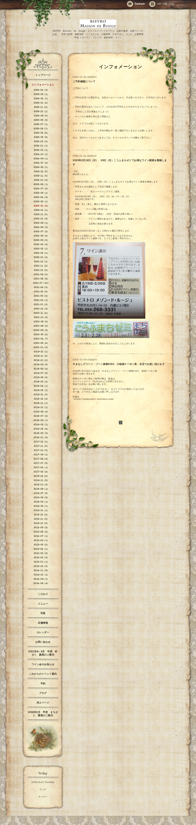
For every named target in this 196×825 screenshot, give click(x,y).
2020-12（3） (41, 309)
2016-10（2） (41, 485)
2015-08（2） (41, 532)
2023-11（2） (41, 176)
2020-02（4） (41, 343)
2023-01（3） (41, 206)
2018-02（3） (41, 433)
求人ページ (43, 703)
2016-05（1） (41, 502)
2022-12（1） (41, 210)
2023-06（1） (41, 193)
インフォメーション (43, 85)
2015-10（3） (41, 523)
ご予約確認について (84, 82)
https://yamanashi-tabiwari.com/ (94, 399)
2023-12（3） (41, 172)
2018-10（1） (41, 408)
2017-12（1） (41, 442)
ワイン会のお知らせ (43, 665)
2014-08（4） (41, 583)
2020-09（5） (41, 322)
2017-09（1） (41, 455)
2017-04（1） (41, 468)
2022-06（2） (41, 236)
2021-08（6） (41, 279)
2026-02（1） (41, 99)
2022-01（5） (41, 257)
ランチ (43, 790)
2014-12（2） (41, 566)
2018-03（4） (41, 429)
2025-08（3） (41, 120)
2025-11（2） (41, 107)
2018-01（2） (41, 438)
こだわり (43, 594)
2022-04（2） (41, 245)
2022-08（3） (41, 227)
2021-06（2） (41, 287)
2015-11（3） (41, 519)
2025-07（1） (41, 124)
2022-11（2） (41, 215)
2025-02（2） (41, 142)
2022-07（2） (41, 232)
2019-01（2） (41, 395)
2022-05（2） (41, 240)
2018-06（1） (41, 420)
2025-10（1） (41, 112)
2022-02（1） (41, 253)
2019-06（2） (41, 378)
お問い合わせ (43, 642)
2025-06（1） (41, 129)
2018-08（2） (41, 412)
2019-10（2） (41, 360)
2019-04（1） (41, 386)
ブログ (43, 693)
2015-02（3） (41, 558)
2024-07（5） (41, 163)
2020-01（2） (41, 348)
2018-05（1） (41, 425)
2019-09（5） (41, 365)
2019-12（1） (41, 352)
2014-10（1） (41, 575)
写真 (42, 613)
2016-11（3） (41, 481)
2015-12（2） (41, 515)
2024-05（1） (41, 167)
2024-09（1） (41, 159)
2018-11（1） (41, 403)
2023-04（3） (41, 197)
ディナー (42, 797)
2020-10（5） (41, 318)
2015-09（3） (41, 528)
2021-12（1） (41, 262)
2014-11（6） (41, 571)
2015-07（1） (41, 536)
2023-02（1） (41, 202)
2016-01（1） (41, 511)
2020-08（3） (41, 326)
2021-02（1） (41, 300)
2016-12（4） (41, 476)
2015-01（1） (41, 562)
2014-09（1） (41, 579)
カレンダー (43, 633)
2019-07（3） (41, 373)
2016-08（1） (41, 489)
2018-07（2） (41, 416)
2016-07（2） (41, 493)
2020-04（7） (41, 339)
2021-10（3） (41, 270)
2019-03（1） (41, 390)
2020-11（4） (41, 313)
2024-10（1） (41, 155)
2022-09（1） (41, 223)
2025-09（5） (41, 116)
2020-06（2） (41, 330)
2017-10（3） (41, 450)
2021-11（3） (41, 266)
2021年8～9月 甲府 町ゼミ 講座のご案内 (42, 653)
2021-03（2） (41, 296)
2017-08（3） (41, 459)
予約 (42, 684)
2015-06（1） (41, 541)
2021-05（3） (41, 292)
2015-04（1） (41, 549)
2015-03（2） (41, 553)
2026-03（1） (41, 94)
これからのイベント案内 (43, 674)
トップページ (43, 75)
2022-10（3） (41, 219)
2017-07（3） (41, 463)
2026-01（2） (41, 103)
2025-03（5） (41, 137)
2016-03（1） (41, 506)
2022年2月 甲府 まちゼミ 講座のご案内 (43, 714)
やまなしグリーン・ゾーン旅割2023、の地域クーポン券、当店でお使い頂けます (119, 364)
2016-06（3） (41, 498)
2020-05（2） (41, 335)
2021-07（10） (41, 283)
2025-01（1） (41, 146)
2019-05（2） (41, 382)
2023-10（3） (41, 180)
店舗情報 (43, 623)
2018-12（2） (41, 399)
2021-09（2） (41, 275)
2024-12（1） (41, 150)
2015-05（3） (41, 545)
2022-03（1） (41, 249)
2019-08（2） (41, 369)
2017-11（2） (41, 446)
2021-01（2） (41, 305)
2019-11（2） (41, 356)
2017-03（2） (41, 472)
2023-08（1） (41, 185)
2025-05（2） (41, 133)
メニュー (43, 604)
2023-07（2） (41, 189)
